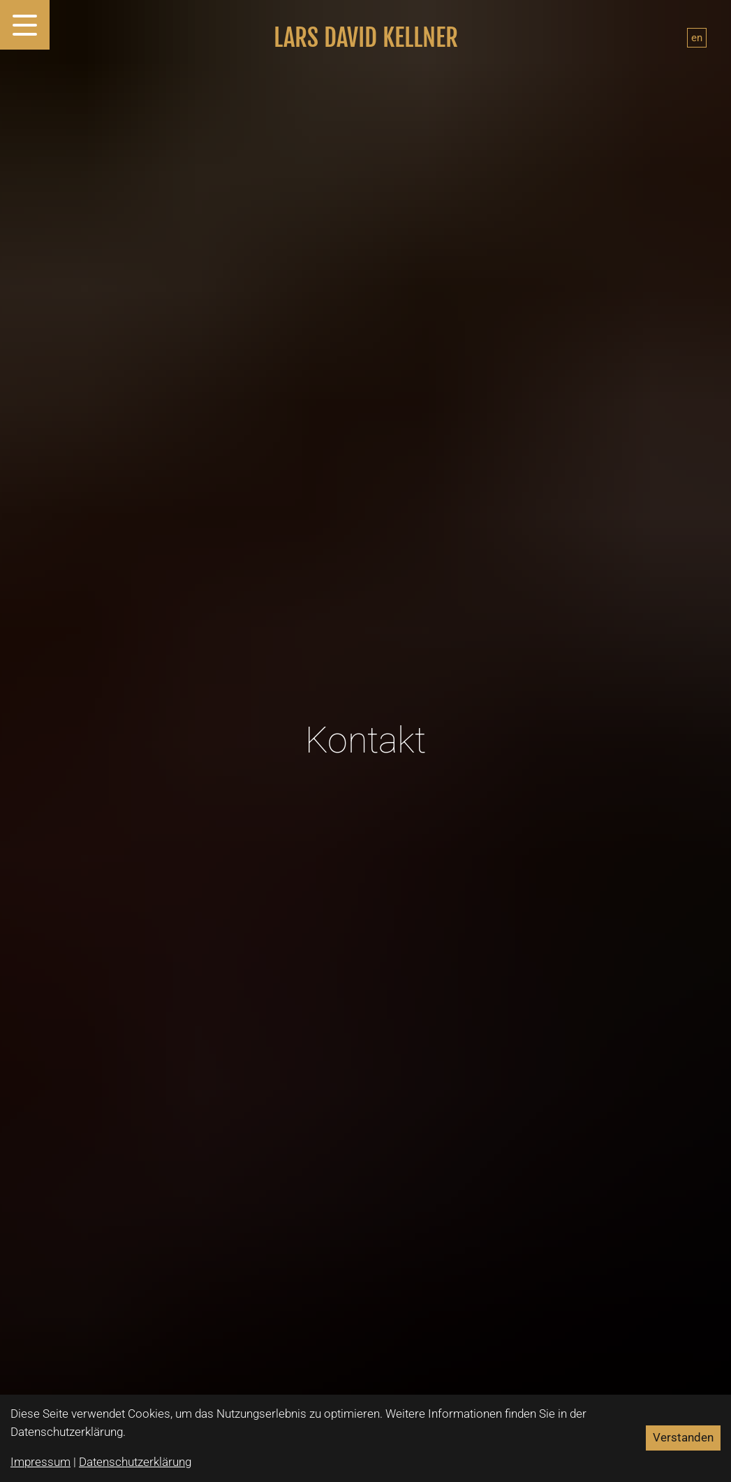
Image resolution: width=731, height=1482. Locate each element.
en (696, 37)
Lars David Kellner (366, 38)
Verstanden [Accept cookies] (683, 1437)
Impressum (40, 1462)
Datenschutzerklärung (135, 1462)
